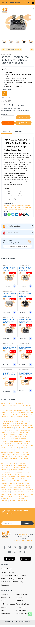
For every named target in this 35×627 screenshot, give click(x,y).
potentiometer (15, 436)
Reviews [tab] (18, 131)
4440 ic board (16, 481)
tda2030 (18, 503)
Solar (18, 450)
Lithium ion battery (17, 483)
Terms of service (7, 572)
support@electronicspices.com (23, 540)
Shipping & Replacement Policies (13, 575)
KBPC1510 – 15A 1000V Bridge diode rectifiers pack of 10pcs (25, 269)
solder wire (22, 501)
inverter (11, 476)
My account (5, 614)
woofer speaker (22, 452)
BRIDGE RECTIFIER (6, 54)
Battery (19, 417)
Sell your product (8, 604)
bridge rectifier (8, 209)
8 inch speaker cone (20, 456)
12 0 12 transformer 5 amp (21, 419)
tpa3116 (16, 474)
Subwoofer (14, 405)
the (14, 465)
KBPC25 (6, 205)
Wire (15, 430)
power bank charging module (13, 410)
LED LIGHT (16, 454)
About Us (4, 594)
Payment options (22, 604)
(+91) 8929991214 (24, 534)
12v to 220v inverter (17, 412)
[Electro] (10, 2)
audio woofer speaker (10, 459)
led (17, 414)
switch (25, 436)
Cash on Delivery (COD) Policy (12, 579)
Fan (22, 448)
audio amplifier (15, 487)
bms (10, 430)
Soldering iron (26, 405)
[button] (25, 2)
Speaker (4, 403)
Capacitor (5, 481)
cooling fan (19, 485)
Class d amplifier (22, 408)
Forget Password (22, 610)
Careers (4, 607)
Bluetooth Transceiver (23, 496)
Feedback (5, 585)
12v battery (18, 472)
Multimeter (25, 421)
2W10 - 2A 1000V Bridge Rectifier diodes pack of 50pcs (9, 347)
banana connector (18, 492)
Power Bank (22, 494)
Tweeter (12, 463)
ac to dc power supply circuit (21, 425)
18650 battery (22, 423)
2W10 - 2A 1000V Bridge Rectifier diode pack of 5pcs (25, 347)
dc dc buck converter (20, 445)
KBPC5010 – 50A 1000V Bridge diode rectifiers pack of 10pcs (9, 295)
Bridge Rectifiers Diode (24, 207)
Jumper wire (11, 494)
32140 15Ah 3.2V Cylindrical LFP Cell (15, 439)
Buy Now (23, 117)
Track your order (22, 614)
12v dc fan (14, 448)
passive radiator (9, 498)
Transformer (22, 463)
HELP (3, 601)
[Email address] (11, 523)
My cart (19, 597)
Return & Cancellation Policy (12, 582)
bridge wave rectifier (19, 209)
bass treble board (16, 441)
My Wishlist (20, 607)
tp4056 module (7, 503)
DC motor (13, 432)
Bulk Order (8, 123)
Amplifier (25, 414)
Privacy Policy (6, 569)
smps (10, 485)
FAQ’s (3, 610)
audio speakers (7, 428)
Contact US (5, 597)
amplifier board (8, 408)
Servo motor (22, 498)
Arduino (9, 496)
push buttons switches (18, 478)
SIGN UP (27, 523)
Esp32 (23, 474)
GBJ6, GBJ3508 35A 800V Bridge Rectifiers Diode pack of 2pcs (25, 373)
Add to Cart (23, 123)
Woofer (5, 425)
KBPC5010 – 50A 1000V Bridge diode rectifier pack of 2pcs (25, 295)
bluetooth (6, 465)
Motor (4, 441)
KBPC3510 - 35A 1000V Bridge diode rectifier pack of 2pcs (9, 321)
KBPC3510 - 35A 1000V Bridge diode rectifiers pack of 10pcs (25, 321)
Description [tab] (6, 131)
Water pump (6, 454)
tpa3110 (4, 501)
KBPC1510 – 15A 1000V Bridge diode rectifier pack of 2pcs (9, 269)
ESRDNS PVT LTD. (12, 621)
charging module (16, 434)
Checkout (19, 601)
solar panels (20, 428)
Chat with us (17, 49)
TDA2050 (13, 501)
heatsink (27, 487)
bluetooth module (16, 403)
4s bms (26, 503)
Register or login (22, 594)
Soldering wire (18, 489)
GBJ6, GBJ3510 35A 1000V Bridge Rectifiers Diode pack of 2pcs (9, 374)
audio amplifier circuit (10, 421)
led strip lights (8, 423)
